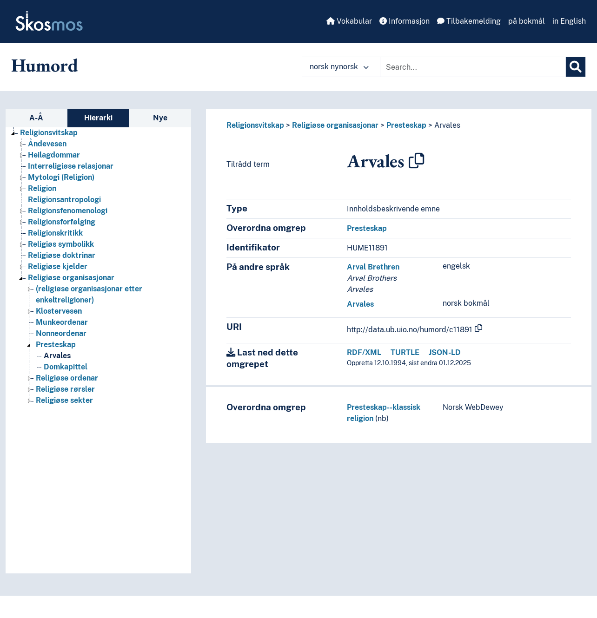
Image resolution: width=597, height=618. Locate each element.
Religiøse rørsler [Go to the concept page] (65, 389)
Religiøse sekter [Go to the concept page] (64, 400)
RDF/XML (364, 352)
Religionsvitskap (255, 125)
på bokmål (526, 21)
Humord (44, 65)
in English (569, 21)
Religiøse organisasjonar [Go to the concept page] (71, 277)
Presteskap (406, 125)
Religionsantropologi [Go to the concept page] (64, 199)
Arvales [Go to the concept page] (57, 355)
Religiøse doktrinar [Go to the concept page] (61, 255)
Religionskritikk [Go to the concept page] (55, 233)
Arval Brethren (373, 267)
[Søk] (575, 67)
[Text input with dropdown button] (473, 67)
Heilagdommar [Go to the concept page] (54, 155)
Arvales (447, 125)
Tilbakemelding (469, 21)
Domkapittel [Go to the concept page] (65, 366)
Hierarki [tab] (98, 117)
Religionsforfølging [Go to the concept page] (61, 221)
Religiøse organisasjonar (335, 125)
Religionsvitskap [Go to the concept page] (49, 132)
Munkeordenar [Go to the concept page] (62, 322)
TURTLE (405, 352)
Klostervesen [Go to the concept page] (59, 311)
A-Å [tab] (36, 117)
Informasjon (404, 21)
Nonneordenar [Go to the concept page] (61, 333)
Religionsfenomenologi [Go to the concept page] (67, 210)
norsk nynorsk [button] (339, 66)
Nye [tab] (160, 117)
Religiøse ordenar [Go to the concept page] (67, 378)
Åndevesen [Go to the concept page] (47, 143)
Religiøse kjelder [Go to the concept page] (57, 266)
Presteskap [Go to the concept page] (56, 344)
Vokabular (349, 21)
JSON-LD (445, 352)
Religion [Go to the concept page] (42, 188)
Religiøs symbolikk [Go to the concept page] (61, 244)
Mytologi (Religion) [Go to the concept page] (61, 177)
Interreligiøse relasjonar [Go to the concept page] (70, 166)
